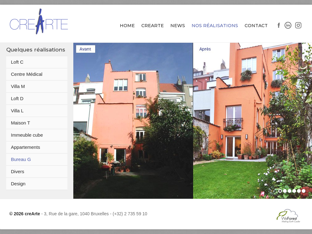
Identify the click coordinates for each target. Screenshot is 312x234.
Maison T (20, 122)
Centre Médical (26, 74)
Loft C (17, 62)
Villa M (18, 86)
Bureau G (21, 159)
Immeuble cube (27, 135)
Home (127, 25)
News (177, 25)
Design (18, 183)
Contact (256, 25)
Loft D (17, 98)
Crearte (152, 25)
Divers (17, 171)
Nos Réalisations (215, 25)
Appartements (25, 147)
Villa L (17, 110)
